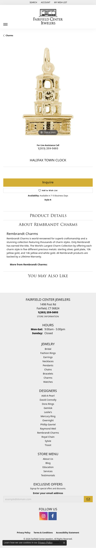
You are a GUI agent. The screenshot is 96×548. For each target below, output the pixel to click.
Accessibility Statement (67, 532)
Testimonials (48, 475)
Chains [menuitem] (48, 369)
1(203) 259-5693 (48, 148)
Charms (9, 35)
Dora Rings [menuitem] (48, 403)
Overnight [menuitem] (48, 420)
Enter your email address (48, 493)
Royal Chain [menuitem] (48, 436)
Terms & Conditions (43, 532)
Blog (48, 463)
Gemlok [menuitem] (48, 408)
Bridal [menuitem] (48, 348)
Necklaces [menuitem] (48, 361)
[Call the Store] (48, 312)
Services (48, 471)
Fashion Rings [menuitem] (48, 353)
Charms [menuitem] (48, 377)
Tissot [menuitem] (48, 445)
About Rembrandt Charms (48, 224)
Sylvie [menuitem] (48, 440)
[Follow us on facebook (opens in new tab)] (52, 516)
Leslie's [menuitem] (48, 412)
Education (48, 467)
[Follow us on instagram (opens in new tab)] (43, 516)
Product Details (48, 216)
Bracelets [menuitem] (48, 373)
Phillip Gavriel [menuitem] (47, 424)
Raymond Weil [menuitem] (48, 428)
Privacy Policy (23, 532)
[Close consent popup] (64, 543)
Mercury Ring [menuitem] (48, 416)
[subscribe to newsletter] (88, 499)
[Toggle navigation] (5, 23)
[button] (33, 2)
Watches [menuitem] (48, 381)
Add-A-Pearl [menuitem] (48, 395)
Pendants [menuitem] (48, 365)
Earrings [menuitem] (48, 357)
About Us (48, 458)
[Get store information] (48, 316)
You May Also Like (48, 276)
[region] (48, 91)
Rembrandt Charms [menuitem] (48, 432)
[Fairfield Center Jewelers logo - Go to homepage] (48, 17)
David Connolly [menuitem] (48, 399)
